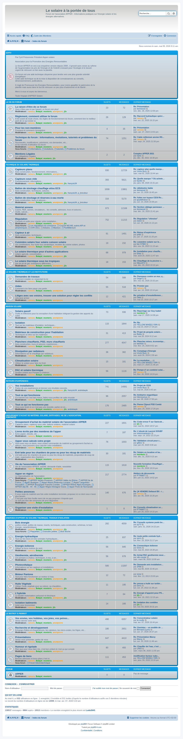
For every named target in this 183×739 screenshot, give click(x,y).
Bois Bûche (64, 531)
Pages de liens (23, 656)
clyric (139, 156)
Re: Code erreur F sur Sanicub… (148, 422)
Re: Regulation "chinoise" (145, 219)
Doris (139, 548)
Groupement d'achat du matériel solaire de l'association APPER (50, 422)
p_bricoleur (83, 193)
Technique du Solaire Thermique (22, 165)
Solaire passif (23, 311)
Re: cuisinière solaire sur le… (147, 242)
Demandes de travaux (27, 276)
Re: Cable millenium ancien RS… (148, 137)
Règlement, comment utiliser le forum (36, 116)
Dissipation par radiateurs (29, 351)
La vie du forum (14, 102)
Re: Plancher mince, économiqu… (149, 341)
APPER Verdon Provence (40, 480)
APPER (19, 674)
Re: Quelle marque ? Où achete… (149, 179)
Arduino (45, 228)
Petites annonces (24, 491)
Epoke (139, 181)
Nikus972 (141, 263)
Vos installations (24, 385)
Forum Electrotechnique (38, 663)
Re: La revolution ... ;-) (143, 360)
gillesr (139, 443)
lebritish (140, 344)
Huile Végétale (23, 583)
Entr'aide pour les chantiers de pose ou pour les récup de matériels (53, 452)
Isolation (20, 322)
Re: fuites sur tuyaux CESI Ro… (148, 197)
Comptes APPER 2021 (143, 153)
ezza (139, 574)
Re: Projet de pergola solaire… (147, 332)
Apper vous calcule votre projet (32, 441)
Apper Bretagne (30, 482)
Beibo (139, 334)
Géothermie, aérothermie (29, 555)
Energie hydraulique (26, 536)
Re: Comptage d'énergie (144, 351)
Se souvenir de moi (129, 688)
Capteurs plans (23, 169)
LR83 (139, 648)
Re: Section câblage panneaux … (148, 207)
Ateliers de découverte (144, 473)
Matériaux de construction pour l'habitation (39, 332)
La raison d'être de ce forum (31, 106)
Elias (139, 253)
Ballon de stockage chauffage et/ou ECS (37, 188)
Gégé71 (140, 278)
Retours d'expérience (17, 381)
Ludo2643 (90, 710)
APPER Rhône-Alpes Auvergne (76, 485)
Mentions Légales (25, 153)
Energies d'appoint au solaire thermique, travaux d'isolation (37, 518)
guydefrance (142, 200)
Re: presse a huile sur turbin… (147, 583)
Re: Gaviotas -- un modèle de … (148, 627)
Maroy (139, 639)
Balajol (39, 111)
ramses (31, 111)
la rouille (140, 620)
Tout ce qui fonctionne (27, 395)
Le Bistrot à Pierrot (16, 614)
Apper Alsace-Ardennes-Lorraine (54, 482)
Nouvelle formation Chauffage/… (148, 464)
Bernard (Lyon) (143, 630)
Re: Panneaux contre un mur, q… (148, 276)
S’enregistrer (26, 684)
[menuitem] (25, 36)
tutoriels (58, 149)
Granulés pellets (49, 531)
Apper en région (24, 473)
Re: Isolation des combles (145, 602)
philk (139, 234)
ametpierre (58, 111)
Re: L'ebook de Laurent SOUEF (148, 431)
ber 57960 (141, 244)
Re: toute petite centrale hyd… (147, 536)
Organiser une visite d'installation (34, 507)
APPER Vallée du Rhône (66, 480)
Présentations (23, 637)
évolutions (47, 149)
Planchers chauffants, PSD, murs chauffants (40, 341)
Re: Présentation (141, 106)
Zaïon (139, 221)
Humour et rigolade (26, 646)
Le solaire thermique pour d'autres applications (41, 251)
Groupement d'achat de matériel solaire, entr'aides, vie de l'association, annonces (43, 416)
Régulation (21, 219)
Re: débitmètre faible (143, 188)
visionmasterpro (144, 433)
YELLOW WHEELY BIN (147, 325)
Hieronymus (142, 397)
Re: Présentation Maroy (144, 637)
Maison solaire (13, 306)
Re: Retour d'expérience (144, 232)
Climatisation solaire (26, 360)
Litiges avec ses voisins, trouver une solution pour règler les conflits (53, 295)
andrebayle (83, 390)
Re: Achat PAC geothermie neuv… (149, 555)
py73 (139, 524)
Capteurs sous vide (26, 179)
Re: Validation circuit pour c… (147, 441)
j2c (65, 111)
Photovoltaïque (23, 564)
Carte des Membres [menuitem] (42, 36)
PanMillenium (69, 228)
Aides (18, 286)
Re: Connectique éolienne (145, 546)
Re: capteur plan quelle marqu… (148, 169)
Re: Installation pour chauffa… (147, 251)
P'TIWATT (141, 475)
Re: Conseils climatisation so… (148, 507)
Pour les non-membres (28, 128)
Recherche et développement (31, 627)
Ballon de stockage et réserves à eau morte (39, 197)
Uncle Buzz (142, 171)
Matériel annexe (24, 207)
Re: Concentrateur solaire (145, 618)
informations (34, 149)
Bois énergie (22, 522)
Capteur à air (22, 232)
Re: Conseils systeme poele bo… (148, 522)
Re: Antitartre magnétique (145, 395)
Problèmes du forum (75, 149)
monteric (47, 111)
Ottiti (139, 297)
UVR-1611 (34, 228)
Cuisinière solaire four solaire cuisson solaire (40, 242)
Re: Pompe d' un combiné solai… (149, 370)
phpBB (83, 724)
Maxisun (56, 228)
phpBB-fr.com (96, 727)
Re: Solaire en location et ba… (147, 452)
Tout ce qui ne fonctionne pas (31, 404)
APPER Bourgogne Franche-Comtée (42, 485)
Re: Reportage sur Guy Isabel (147, 311)
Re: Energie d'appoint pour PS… (148, 593)
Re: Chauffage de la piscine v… (148, 261)
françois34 (72, 183)
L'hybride (20, 593)
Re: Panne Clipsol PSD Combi (147, 404)
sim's (139, 538)
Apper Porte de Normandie (80, 487)
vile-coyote (141, 557)
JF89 (139, 567)
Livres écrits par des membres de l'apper (38, 431)
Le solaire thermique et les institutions (27, 272)
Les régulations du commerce (42, 226)
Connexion (10, 684)
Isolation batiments (26, 602)
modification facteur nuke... (146, 656)
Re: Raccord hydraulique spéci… (148, 116)
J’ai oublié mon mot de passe (105, 688)
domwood (141, 109)
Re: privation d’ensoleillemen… (148, 295)
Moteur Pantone (24, 574)
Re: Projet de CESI (142, 385)
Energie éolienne (24, 546)
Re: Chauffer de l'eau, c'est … (147, 646)
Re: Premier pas (141, 286)
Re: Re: (136, 322)
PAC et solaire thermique (29, 370)
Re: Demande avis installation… (148, 564)
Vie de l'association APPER (30, 464)
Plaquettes (34, 531)
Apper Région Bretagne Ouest (51, 487)
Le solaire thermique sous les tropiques (37, 261)
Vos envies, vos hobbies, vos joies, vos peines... (42, 618)
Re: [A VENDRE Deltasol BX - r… (148, 491)
